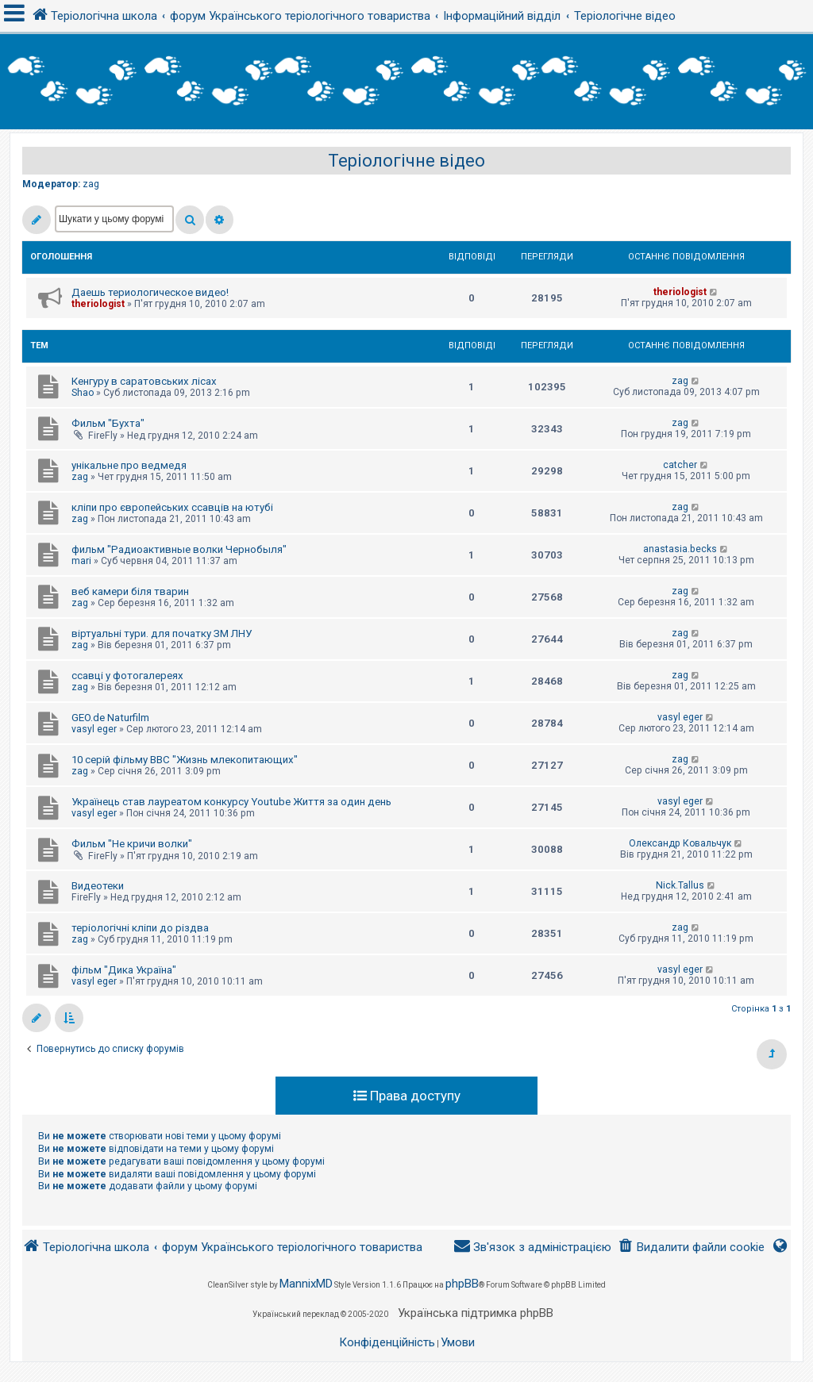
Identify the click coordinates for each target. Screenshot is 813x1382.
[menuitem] (691, 1247)
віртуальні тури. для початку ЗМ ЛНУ (161, 633)
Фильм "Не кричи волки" (131, 844)
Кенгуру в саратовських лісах (144, 381)
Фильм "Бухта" (107, 423)
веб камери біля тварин (130, 591)
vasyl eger (94, 729)
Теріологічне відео (406, 161)
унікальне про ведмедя (129, 465)
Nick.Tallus (680, 885)
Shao (82, 392)
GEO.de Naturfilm (110, 718)
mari (81, 560)
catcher (680, 464)
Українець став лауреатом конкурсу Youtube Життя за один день (231, 802)
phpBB (462, 1283)
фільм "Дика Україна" (123, 970)
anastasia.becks (680, 549)
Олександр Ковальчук (680, 843)
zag (91, 184)
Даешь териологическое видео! (150, 292)
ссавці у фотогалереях (127, 675)
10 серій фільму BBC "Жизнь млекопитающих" (184, 760)
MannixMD (306, 1283)
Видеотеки (97, 886)
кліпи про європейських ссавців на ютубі (172, 507)
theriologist (98, 303)
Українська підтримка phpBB (475, 1313)
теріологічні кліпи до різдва (140, 928)
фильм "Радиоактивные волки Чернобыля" (179, 549)
